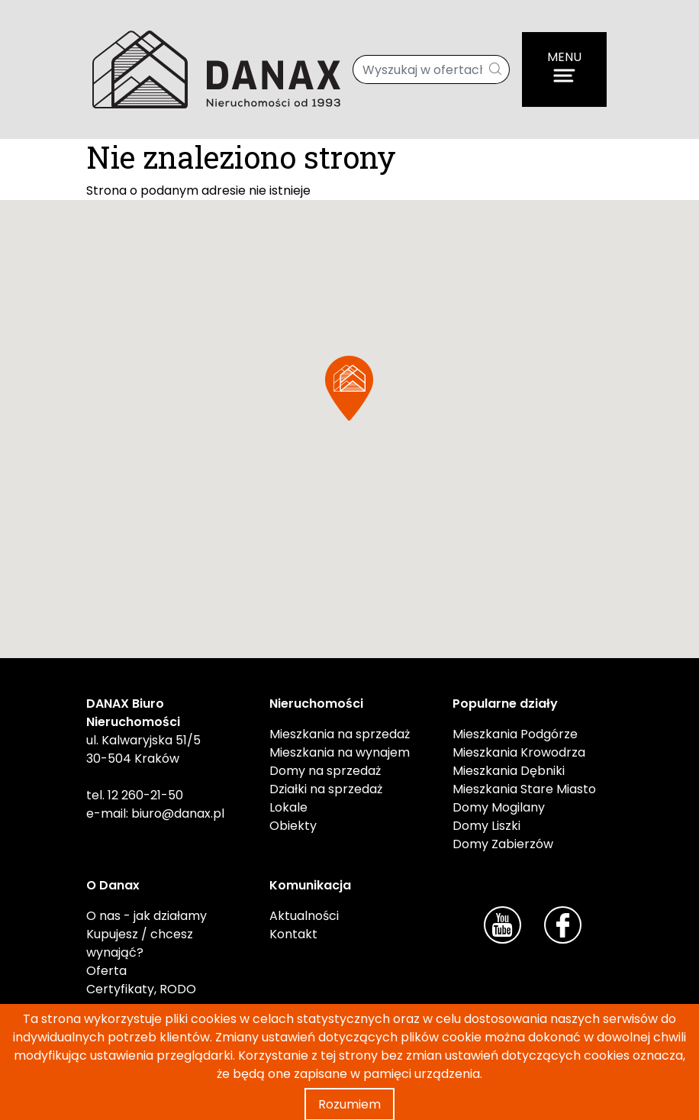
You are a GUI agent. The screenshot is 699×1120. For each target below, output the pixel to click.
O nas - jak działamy (146, 916)
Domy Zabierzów (503, 844)
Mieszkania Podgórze (515, 734)
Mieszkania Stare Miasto (524, 789)
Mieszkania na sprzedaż (339, 734)
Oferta (106, 971)
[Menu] (564, 69)
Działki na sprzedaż (325, 789)
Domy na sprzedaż (325, 770)
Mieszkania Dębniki (509, 770)
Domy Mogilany (499, 807)
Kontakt (293, 934)
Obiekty (293, 825)
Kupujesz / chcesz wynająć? (139, 943)
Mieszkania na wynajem (339, 752)
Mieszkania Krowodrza (519, 752)
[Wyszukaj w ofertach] (418, 69)
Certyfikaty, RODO (141, 989)
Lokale (288, 807)
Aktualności (304, 916)
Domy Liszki (486, 825)
